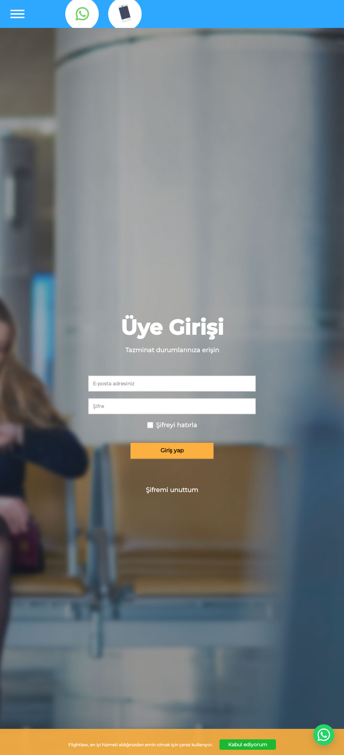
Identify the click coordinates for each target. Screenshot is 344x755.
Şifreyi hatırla (176, 425)
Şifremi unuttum (172, 490)
